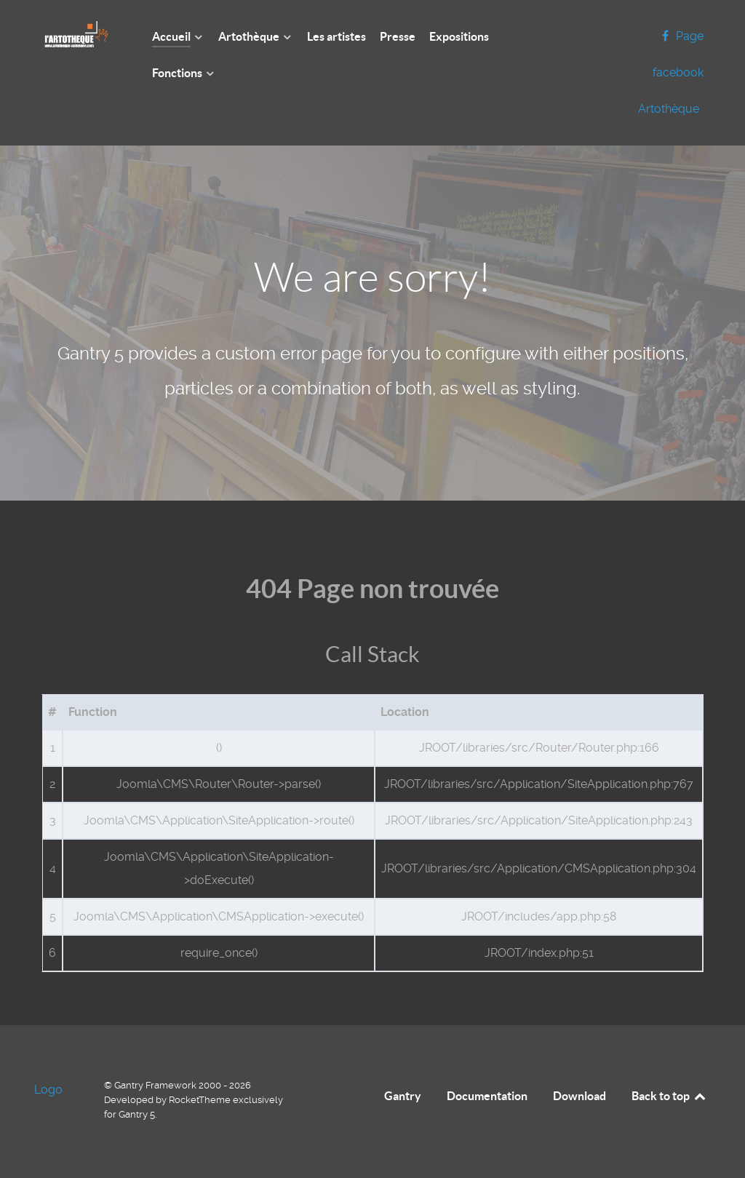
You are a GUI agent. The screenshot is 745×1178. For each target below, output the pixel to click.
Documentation (487, 1095)
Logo (48, 1090)
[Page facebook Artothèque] (671, 72)
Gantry (402, 1095)
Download (579, 1095)
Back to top (669, 1095)
